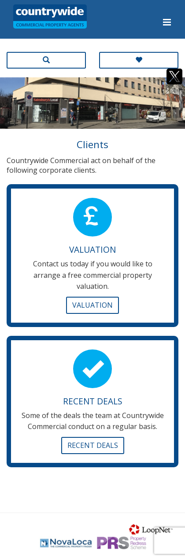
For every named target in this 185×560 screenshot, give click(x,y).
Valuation (92, 305)
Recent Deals (92, 445)
